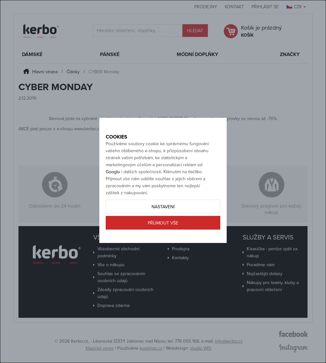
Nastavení (163, 219)
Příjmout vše (163, 235)
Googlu (113, 184)
